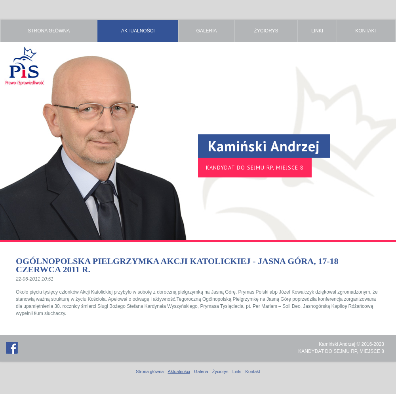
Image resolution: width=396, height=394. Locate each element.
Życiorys (266, 31)
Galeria (206, 31)
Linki (317, 31)
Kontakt (366, 31)
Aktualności (138, 31)
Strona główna (49, 31)
